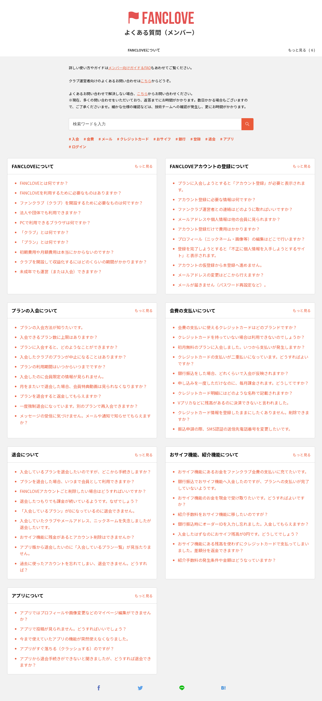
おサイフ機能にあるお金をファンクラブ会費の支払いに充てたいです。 (243, 472)
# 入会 (74, 138)
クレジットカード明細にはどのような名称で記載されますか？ (235, 393)
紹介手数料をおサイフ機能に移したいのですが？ (223, 514)
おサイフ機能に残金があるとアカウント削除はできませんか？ (77, 537)
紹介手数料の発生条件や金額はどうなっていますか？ (227, 560)
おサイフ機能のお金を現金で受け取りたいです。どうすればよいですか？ (241, 501)
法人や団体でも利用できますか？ (50, 212)
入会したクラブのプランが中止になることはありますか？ (73, 357)
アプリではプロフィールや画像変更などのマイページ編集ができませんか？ (85, 615)
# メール (105, 138)
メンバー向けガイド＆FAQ (129, 67)
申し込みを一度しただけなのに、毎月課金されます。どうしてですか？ (243, 383)
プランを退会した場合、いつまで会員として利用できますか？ (77, 481)
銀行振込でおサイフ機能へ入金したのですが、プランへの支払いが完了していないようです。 (243, 484)
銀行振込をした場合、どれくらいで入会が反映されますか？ (233, 373)
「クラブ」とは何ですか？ (44, 232)
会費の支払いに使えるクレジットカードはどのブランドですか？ (237, 327)
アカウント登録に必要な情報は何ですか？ (217, 199)
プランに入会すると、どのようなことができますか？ (69, 347)
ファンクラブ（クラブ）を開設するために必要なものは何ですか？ (81, 203)
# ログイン (77, 146)
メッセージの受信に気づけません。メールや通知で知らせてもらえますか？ (85, 419)
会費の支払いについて (205, 50)
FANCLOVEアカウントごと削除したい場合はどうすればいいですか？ (83, 491)
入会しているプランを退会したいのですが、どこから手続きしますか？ (85, 472)
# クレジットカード (133, 138)
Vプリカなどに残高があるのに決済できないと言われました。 (234, 403)
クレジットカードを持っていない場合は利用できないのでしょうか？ (241, 337)
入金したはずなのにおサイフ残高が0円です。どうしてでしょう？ (238, 534)
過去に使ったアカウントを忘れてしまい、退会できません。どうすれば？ (83, 566)
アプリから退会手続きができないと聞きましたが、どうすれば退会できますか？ (85, 661)
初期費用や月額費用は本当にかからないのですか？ (67, 252)
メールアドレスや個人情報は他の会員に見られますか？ (229, 219)
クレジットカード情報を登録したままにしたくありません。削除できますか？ (243, 415)
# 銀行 (180, 138)
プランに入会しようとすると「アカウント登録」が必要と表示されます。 (241, 186)
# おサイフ (162, 138)
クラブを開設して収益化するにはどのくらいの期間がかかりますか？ (83, 262)
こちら (146, 80)
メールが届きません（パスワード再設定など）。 (223, 285)
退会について (241, 50)
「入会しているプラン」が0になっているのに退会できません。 (78, 511)
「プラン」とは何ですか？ (44, 242)
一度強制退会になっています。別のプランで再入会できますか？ (79, 406)
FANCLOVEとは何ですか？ (44, 183)
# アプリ (227, 138)
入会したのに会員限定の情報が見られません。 (63, 376)
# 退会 (210, 138)
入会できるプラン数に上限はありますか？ (59, 337)
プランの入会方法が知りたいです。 (52, 327)
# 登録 (195, 138)
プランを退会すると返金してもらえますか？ (61, 396)
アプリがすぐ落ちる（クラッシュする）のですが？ (67, 648)
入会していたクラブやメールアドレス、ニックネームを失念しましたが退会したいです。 (85, 523)
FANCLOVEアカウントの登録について (106, 50)
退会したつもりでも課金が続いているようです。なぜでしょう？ (79, 501)
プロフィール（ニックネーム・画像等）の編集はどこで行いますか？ (241, 239)
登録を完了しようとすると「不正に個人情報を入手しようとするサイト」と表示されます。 (241, 252)
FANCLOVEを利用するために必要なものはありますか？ (71, 193)
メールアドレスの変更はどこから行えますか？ (221, 275)
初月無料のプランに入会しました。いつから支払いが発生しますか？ (241, 347)
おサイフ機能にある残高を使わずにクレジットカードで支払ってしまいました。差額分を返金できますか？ (243, 547)
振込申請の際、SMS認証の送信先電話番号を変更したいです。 (235, 429)
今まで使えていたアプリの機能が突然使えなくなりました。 (75, 639)
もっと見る (144, 166)
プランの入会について (162, 50)
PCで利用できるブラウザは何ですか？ (55, 222)
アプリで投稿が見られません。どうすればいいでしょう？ (73, 629)
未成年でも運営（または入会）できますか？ (61, 271)
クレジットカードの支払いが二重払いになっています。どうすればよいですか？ (243, 360)
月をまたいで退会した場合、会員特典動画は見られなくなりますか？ (83, 386)
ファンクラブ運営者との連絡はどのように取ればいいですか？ (235, 209)
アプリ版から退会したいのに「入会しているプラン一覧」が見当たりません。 (85, 550)
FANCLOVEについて (52, 50)
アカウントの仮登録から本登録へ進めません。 (221, 265)
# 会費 (89, 138)
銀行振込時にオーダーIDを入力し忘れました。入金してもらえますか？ (243, 524)
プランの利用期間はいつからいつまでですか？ (63, 366)
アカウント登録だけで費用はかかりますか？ (219, 229)
